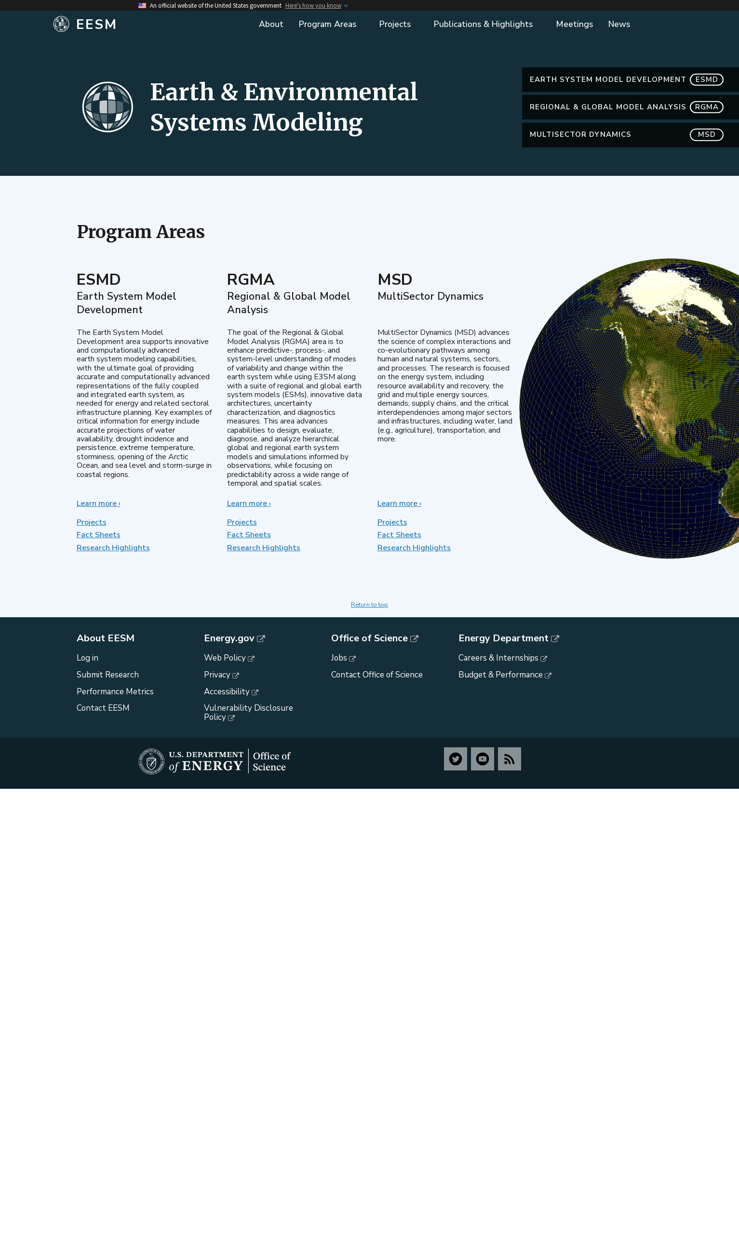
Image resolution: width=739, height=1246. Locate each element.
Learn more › (99, 503)
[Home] (149, 24)
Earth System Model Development (627, 101)
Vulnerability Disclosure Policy (248, 713)
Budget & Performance (500, 674)
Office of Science (369, 638)
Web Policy (225, 657)
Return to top (369, 604)
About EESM (105, 638)
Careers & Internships (498, 657)
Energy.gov (229, 638)
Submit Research (108, 674)
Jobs (339, 657)
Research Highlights (113, 548)
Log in (87, 657)
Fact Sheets (99, 535)
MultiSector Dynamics (627, 156)
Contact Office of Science (377, 674)
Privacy (217, 674)
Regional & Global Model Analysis (627, 129)
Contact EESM (103, 708)
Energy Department (503, 638)
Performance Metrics (115, 691)
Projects (92, 522)
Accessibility (227, 691)
